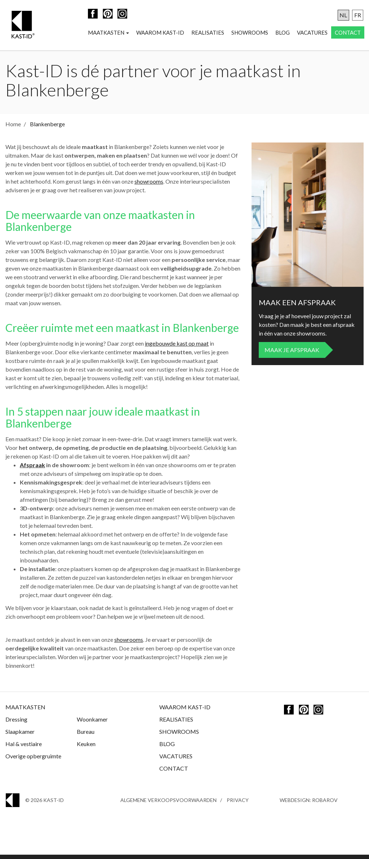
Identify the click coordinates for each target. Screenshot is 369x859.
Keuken (86, 748)
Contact (348, 33)
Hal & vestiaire (23, 748)
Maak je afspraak (291, 354)
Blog (282, 33)
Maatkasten (108, 33)
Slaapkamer (20, 735)
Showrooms (249, 33)
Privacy (238, 804)
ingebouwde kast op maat (177, 347)
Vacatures (312, 33)
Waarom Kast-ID (160, 33)
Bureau (85, 735)
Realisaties (207, 33)
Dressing (16, 723)
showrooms (148, 185)
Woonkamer (92, 723)
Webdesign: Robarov (309, 804)
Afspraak (32, 469)
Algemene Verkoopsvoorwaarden (168, 804)
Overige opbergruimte (33, 760)
